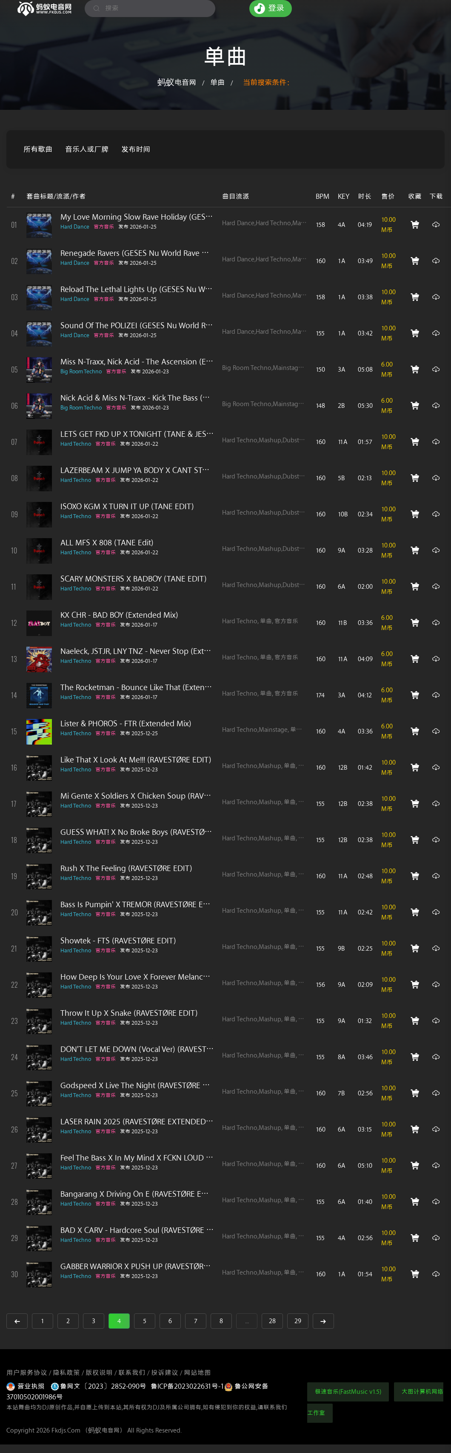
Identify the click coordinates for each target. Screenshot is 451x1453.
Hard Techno (75, 444)
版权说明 (99, 1373)
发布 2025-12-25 (139, 733)
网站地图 (197, 1373)
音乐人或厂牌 (86, 149)
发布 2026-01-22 (139, 444)
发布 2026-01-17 (138, 625)
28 (272, 1321)
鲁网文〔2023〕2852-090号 (98, 1386)
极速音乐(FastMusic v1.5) (348, 1392)
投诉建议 (164, 1373)
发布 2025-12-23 (139, 769)
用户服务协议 (26, 1373)
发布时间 (135, 149)
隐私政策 (66, 1373)
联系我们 (132, 1373)
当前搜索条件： (268, 82)
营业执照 (26, 1386)
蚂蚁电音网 (176, 82)
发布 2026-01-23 (150, 371)
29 (297, 1321)
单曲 (217, 82)
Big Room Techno (81, 371)
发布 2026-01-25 (137, 227)
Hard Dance (74, 227)
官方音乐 (104, 227)
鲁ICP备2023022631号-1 (187, 1386)
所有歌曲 (37, 149)
